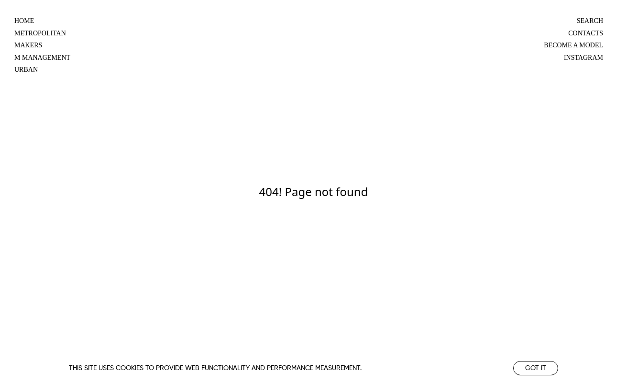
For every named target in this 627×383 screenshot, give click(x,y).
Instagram (583, 57)
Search (590, 20)
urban (26, 69)
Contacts (585, 33)
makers (28, 45)
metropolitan (40, 33)
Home (24, 20)
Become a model (573, 45)
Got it (535, 368)
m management (42, 57)
